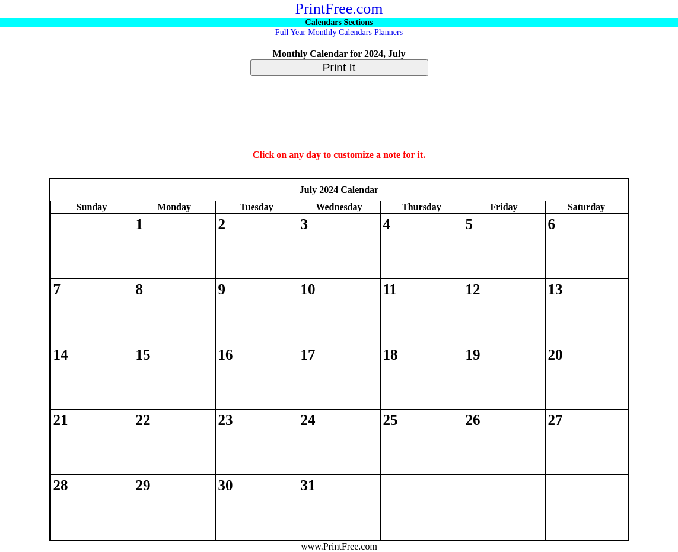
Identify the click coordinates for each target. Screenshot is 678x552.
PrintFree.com (339, 8)
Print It (339, 67)
